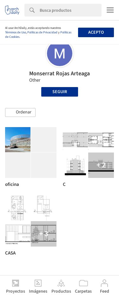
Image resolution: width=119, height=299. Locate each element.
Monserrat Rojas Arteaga (59, 74)
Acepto (96, 32)
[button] (20, 112)
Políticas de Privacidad (42, 32)
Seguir (59, 92)
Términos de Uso (15, 32)
